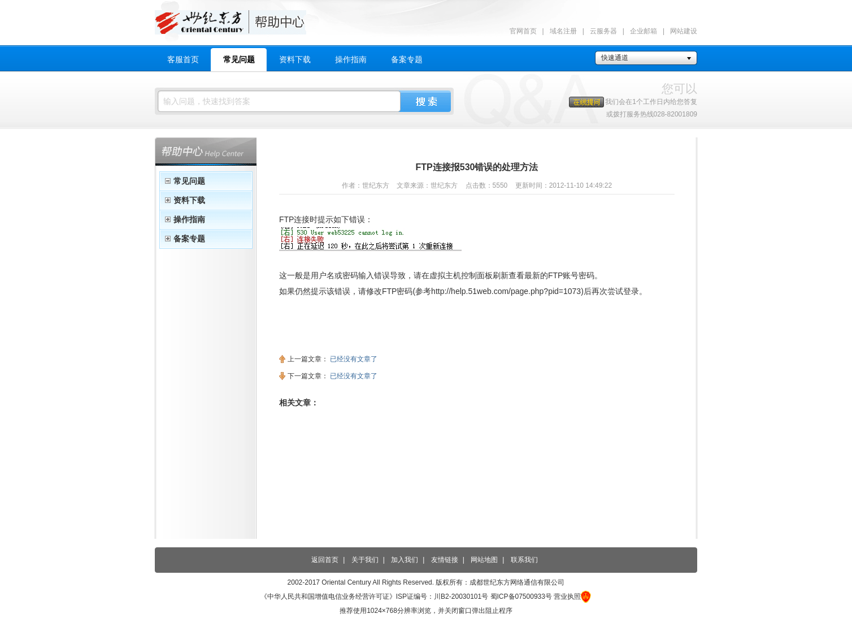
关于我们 (365, 560)
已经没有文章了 (353, 359)
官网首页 (523, 31)
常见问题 (239, 59)
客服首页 (183, 59)
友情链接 (444, 560)
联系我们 (524, 560)
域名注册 (563, 31)
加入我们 (404, 560)
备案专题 (407, 59)
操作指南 (351, 59)
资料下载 (295, 59)
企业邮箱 (643, 31)
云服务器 (603, 31)
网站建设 (683, 31)
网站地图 (484, 560)
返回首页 (324, 560)
